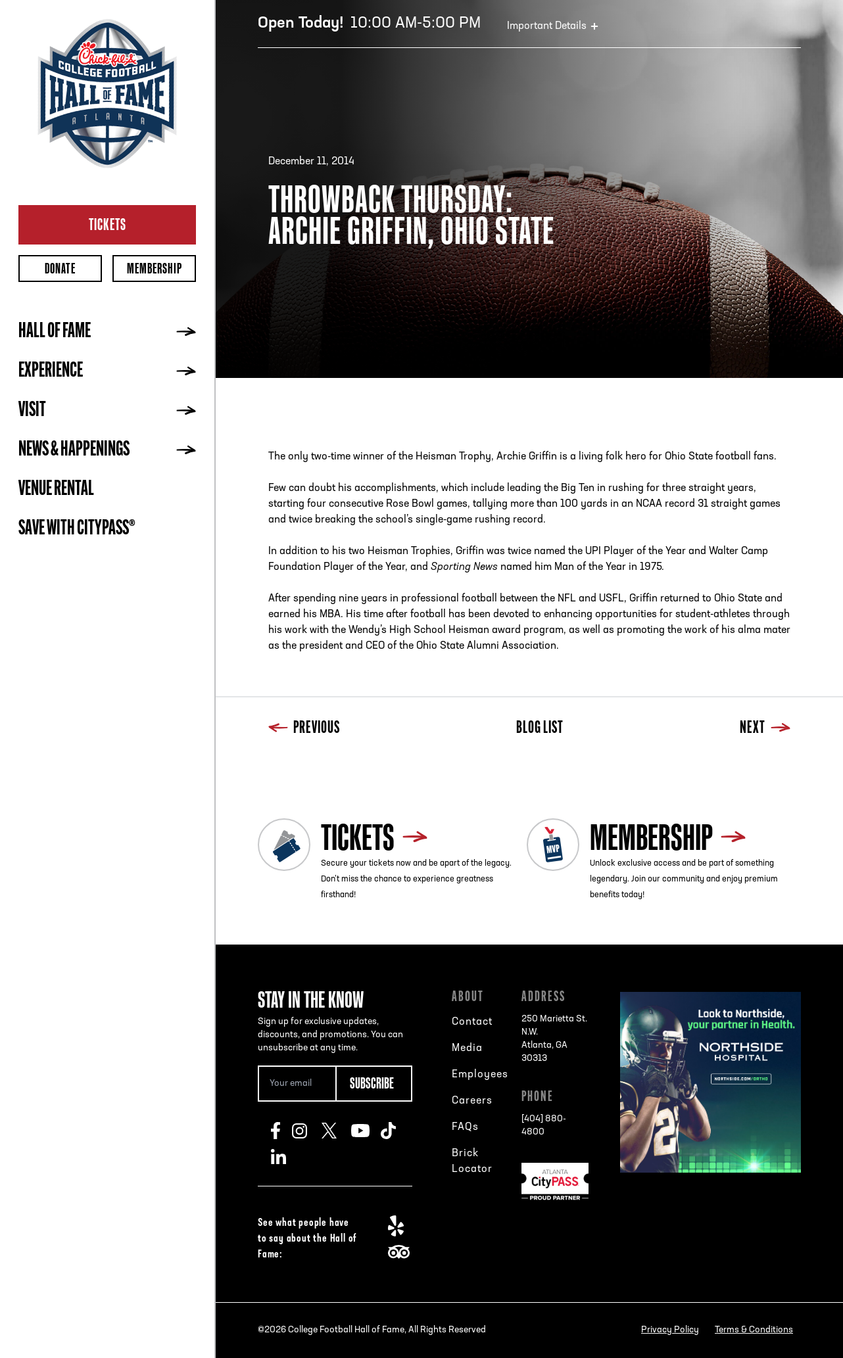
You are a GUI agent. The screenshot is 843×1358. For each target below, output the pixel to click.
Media (467, 1048)
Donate (60, 268)
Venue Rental (56, 489)
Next (765, 728)
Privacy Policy (670, 1330)
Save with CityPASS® (76, 529)
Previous (304, 728)
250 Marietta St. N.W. (555, 1039)
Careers (472, 1101)
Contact (472, 1022)
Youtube (366, 1130)
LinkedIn (286, 1157)
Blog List (540, 728)
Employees (480, 1074)
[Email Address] (296, 1083)
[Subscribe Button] (374, 1083)
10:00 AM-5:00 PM (369, 24)
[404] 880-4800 (543, 1125)
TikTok (395, 1130)
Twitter (336, 1130)
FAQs (465, 1127)
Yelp (403, 1226)
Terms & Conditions (754, 1330)
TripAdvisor (403, 1252)
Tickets (107, 224)
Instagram (307, 1130)
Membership (154, 268)
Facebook (281, 1130)
